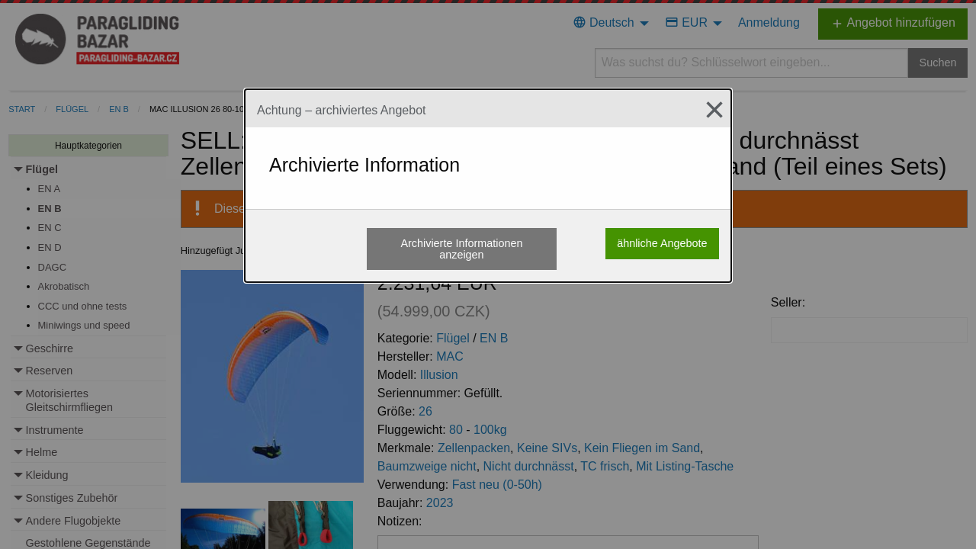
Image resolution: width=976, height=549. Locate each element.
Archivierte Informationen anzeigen (461, 248)
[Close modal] (708, 110)
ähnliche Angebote (662, 243)
